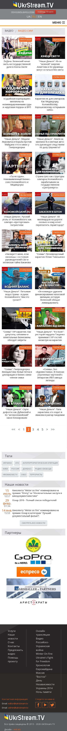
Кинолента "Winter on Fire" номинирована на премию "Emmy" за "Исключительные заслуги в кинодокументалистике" (37, 493)
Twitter (52, 703)
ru (34, 16)
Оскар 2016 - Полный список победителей (34, 500)
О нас (11, 642)
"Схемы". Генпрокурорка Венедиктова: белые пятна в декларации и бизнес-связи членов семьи (17, 373)
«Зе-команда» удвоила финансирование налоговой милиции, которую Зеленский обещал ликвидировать (50, 297)
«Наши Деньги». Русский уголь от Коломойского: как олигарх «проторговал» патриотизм (16, 220)
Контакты (14, 646)
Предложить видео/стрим (22, 12)
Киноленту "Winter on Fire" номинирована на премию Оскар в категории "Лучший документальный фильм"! (35, 513)
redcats (17, 729)
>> (53, 429)
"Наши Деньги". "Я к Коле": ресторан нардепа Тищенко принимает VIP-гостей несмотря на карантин (50, 335)
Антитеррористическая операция (40, 463)
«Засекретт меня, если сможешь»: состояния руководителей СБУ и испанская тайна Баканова (17, 258)
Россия (15, 468)
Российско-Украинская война (43, 646)
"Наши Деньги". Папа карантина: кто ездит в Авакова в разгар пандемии (50, 412)
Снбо (23, 474)
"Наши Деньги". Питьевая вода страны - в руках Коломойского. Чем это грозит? (16, 295)
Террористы (36, 474)
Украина (7, 463)
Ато (17, 463)
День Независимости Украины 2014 (45, 684)
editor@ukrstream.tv (18, 703)
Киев (5, 468)
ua (28, 16)
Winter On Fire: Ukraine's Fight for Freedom (44, 657)
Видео (9, 30)
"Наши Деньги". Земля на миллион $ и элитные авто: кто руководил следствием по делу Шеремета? (50, 143)
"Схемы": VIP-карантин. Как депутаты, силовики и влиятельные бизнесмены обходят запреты (17, 335)
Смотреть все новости (33, 523)
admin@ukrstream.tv (18, 707)
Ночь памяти (43, 692)
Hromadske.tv (10, 474)
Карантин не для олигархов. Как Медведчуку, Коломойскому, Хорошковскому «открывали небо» (50, 104)
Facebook (38, 703)
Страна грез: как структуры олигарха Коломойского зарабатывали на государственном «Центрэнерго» (50, 182)
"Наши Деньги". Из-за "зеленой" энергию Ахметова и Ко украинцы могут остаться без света (50, 65)
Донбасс (27, 468)
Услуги (11, 631)
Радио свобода (43, 468)
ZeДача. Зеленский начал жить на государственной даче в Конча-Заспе (16, 64)
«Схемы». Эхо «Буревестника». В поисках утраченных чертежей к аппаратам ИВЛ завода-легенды (50, 375)
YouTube (45, 703)
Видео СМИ (25, 30)
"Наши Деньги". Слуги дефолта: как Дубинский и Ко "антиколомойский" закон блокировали (17, 413)
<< (13, 429)
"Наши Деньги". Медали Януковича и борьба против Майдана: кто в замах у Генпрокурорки (17, 143)
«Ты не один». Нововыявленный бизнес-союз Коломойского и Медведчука (16, 180)
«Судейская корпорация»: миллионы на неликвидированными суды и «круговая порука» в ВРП (16, 102)
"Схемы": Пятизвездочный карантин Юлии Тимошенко (50, 255)
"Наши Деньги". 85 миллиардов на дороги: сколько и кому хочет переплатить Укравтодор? (50, 220)
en (40, 16)
